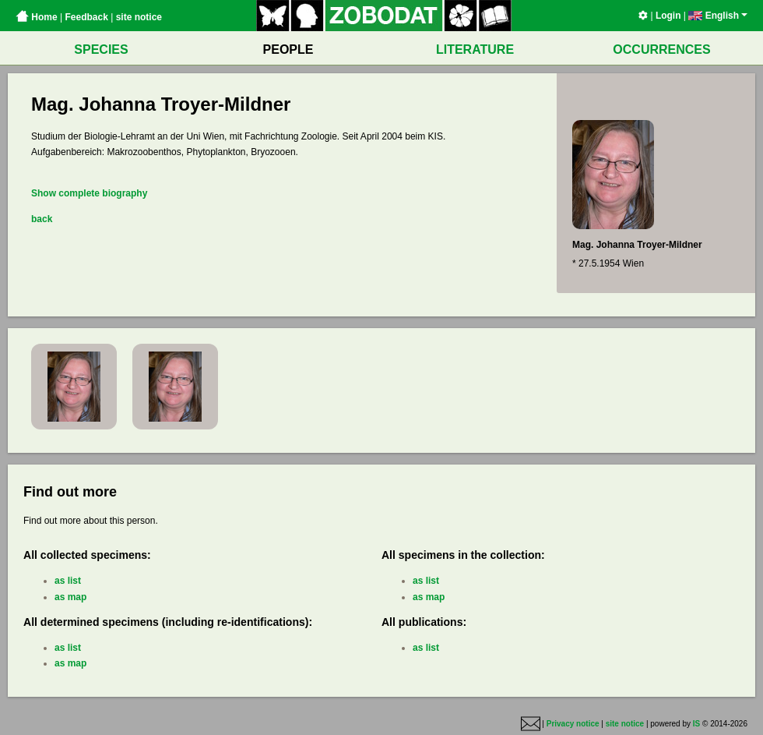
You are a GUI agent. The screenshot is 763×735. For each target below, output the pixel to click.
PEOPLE (288, 49)
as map (70, 597)
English (717, 15)
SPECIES (101, 49)
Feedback (86, 17)
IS (696, 723)
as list (67, 580)
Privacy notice (573, 723)
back (41, 219)
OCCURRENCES (661, 49)
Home (37, 17)
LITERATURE (475, 49)
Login (668, 15)
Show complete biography (89, 193)
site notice (139, 17)
